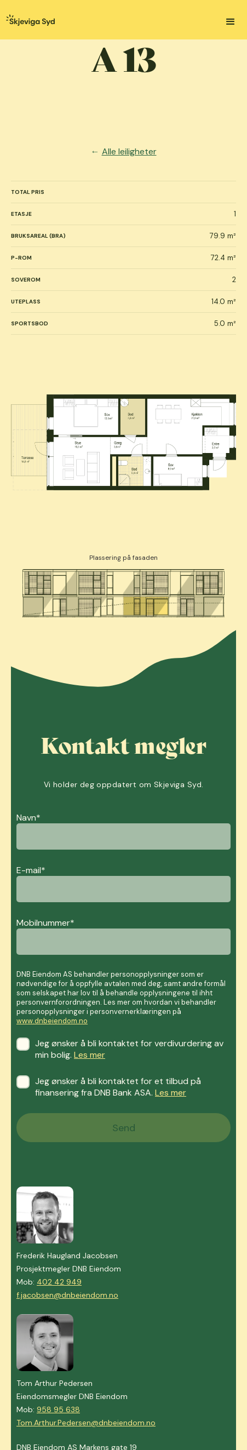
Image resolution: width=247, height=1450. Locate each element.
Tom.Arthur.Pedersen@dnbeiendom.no (86, 1423)
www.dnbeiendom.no (52, 1020)
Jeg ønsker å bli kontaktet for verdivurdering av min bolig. (123, 1049)
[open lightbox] (123, 442)
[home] (27, 21)
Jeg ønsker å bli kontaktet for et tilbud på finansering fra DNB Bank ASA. (123, 1086)
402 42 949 (59, 1282)
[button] (230, 21)
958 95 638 (58, 1409)
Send (123, 1127)
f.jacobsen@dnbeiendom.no (67, 1295)
